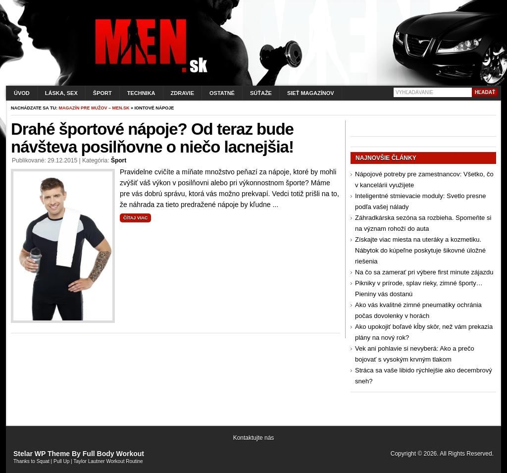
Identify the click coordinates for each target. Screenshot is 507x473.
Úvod (22, 93)
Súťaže (261, 93)
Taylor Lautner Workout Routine (108, 461)
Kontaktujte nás (253, 437)
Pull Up (61, 461)
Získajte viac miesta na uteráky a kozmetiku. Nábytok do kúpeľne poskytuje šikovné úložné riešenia (420, 250)
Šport (102, 93)
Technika (141, 93)
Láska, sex (61, 93)
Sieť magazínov (310, 93)
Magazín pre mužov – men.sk (94, 107)
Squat (43, 461)
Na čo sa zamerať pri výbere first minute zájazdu (424, 272)
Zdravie (182, 93)
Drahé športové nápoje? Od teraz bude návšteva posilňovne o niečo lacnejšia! (152, 138)
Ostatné (222, 93)
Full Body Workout (113, 454)
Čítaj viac (135, 217)
